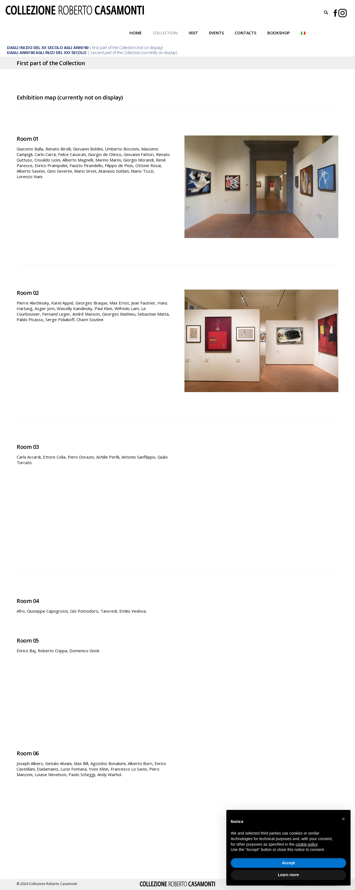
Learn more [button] (288, 875)
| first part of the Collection (71, 47)
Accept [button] (288, 863)
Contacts (245, 32)
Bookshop (278, 32)
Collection (165, 32)
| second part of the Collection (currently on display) (92, 52)
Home (135, 32)
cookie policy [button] (306, 844)
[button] (343, 818)
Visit (193, 32)
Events (216, 32)
